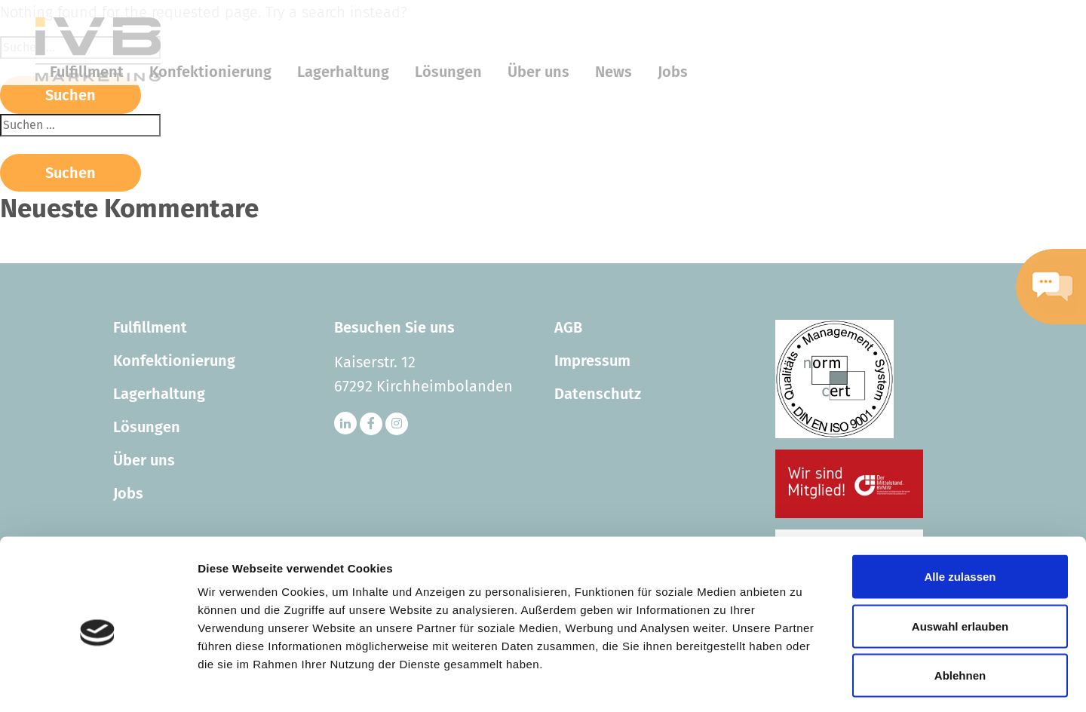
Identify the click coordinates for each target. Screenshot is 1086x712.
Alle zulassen (960, 514)
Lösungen (146, 427)
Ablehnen (960, 612)
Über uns (144, 460)
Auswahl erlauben (960, 563)
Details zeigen (802, 682)
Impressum (592, 360)
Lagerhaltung (159, 394)
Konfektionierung (174, 360)
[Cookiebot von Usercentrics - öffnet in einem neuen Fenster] (98, 682)
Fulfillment (150, 327)
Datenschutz (597, 394)
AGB (568, 327)
